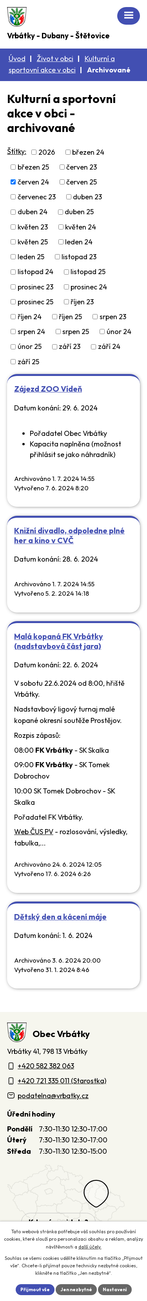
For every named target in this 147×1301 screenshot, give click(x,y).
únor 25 (30, 346)
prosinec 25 (35, 301)
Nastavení (115, 1289)
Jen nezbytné (76, 1289)
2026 (46, 152)
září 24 (109, 346)
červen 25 (81, 181)
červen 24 (33, 181)
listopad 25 (88, 271)
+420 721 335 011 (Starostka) (62, 1080)
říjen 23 (82, 301)
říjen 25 (70, 316)
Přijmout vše (35, 1289)
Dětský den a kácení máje (60, 917)
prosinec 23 (35, 286)
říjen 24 (30, 316)
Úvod (17, 58)
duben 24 (32, 212)
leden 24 (79, 241)
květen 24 (80, 226)
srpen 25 (75, 331)
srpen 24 (31, 331)
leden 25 (31, 256)
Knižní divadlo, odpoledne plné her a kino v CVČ (69, 535)
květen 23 (33, 226)
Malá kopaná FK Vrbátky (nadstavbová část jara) (58, 641)
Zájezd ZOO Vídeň (48, 389)
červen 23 (81, 167)
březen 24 (88, 152)
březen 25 (33, 167)
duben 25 (79, 212)
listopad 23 (79, 256)
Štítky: (16, 151)
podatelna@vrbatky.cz (53, 1095)
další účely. (90, 1247)
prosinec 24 (89, 286)
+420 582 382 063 (46, 1065)
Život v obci (55, 58)
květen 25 (33, 241)
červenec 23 (37, 196)
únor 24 (119, 331)
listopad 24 (35, 271)
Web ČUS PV (33, 831)
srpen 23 (113, 316)
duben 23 (87, 196)
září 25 (28, 361)
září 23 (69, 346)
